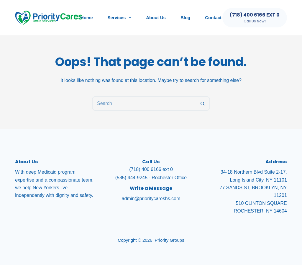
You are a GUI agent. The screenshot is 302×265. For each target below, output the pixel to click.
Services (121, 17)
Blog (185, 17)
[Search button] (202, 103)
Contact (213, 17)
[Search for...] (143, 103)
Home (87, 17)
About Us (156, 17)
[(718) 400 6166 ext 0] (254, 17)
